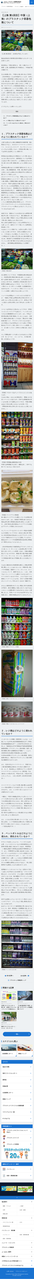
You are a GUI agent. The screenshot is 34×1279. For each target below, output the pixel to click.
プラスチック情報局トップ (18, 980)
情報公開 (5, 1214)
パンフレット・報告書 (8, 1230)
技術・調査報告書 (24, 1234)
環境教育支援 (6, 1226)
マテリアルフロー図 (8, 1222)
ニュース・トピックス (8, 1243)
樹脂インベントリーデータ (10, 1256)
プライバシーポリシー (21, 1271)
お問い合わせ (10, 1271)
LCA (21, 1222)
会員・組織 (23, 1210)
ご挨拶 (21, 1206)
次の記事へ (24, 975)
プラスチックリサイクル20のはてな (12, 1265)
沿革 (4, 1210)
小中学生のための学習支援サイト (12, 1261)
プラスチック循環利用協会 (7, 6)
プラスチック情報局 (19, 6)
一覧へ (17, 1034)
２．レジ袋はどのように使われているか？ (15, 120)
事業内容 (4, 1218)
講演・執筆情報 (7, 1238)
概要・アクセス (7, 1206)
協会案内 (4, 1202)
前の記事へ (10, 975)
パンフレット (6, 1234)
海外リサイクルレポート (6, 27)
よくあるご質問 (6, 1252)
